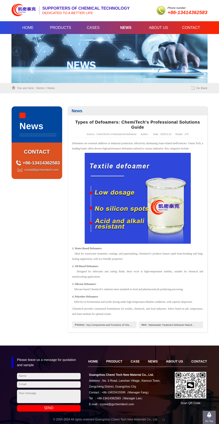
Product (114, 361)
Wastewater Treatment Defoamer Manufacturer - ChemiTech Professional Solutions (172, 324)
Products (60, 27)
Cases (93, 27)
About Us (158, 27)
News (126, 27)
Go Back (201, 88)
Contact (191, 27)
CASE (135, 361)
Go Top (209, 421)
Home (28, 27)
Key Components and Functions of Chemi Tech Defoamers (109, 324)
